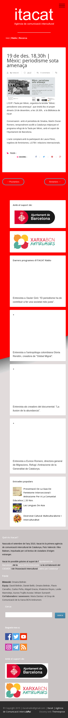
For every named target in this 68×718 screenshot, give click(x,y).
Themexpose (58, 711)
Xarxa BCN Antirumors (28, 565)
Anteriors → (55, 181)
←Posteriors (13, 181)
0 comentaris (45, 73)
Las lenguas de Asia (34, 505)
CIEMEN (6, 568)
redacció (15, 73)
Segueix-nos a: (12, 627)
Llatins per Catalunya (48, 568)
